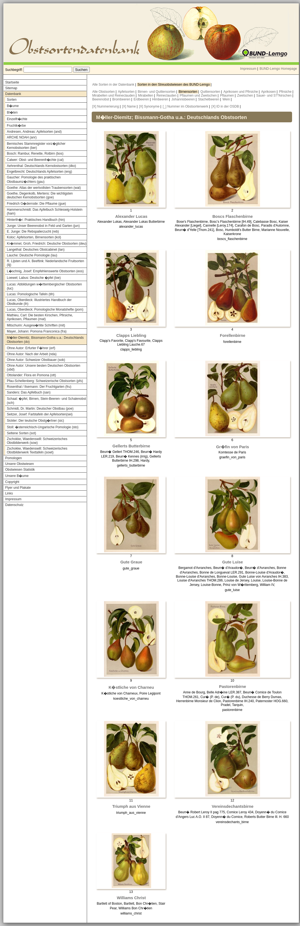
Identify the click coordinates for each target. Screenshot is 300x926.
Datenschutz (14, 505)
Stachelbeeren (209, 99)
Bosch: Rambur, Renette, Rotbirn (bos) (35, 153)
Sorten (11, 100)
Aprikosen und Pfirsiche (241, 92)
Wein (227, 99)
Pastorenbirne (232, 686)
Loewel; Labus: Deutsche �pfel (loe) (34, 278)
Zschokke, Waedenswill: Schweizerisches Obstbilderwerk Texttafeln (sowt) (37, 450)
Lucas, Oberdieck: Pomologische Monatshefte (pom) (45, 309)
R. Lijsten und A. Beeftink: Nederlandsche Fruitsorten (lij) (45, 263)
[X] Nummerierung (105, 106)
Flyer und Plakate (18, 488)
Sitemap (11, 88)
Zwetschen (245, 95)
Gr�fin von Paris (232, 447)
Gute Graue (131, 562)
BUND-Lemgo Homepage (278, 69)
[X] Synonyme (149, 106)
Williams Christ (131, 898)
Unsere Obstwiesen (19, 464)
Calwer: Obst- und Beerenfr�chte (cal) (35, 160)
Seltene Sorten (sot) (21, 433)
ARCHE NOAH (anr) (22, 137)
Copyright (12, 482)
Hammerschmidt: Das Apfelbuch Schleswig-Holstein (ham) (44, 211)
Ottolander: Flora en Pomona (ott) (31, 375)
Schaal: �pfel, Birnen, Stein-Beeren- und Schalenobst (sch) (46, 401)
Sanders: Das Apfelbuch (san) (28, 392)
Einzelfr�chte (17, 119)
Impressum (248, 69)
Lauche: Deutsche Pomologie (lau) (32, 255)
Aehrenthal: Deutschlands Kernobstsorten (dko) (41, 166)
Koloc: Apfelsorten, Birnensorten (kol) (34, 237)
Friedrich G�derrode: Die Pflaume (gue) (36, 204)
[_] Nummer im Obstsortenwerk (185, 106)
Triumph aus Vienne (131, 806)
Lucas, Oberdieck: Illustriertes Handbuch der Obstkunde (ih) (39, 302)
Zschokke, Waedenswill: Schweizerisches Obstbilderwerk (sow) (37, 441)
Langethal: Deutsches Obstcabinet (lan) (36, 249)
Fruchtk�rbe (16, 126)
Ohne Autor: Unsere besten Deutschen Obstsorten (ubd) (43, 367)
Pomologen (13, 458)
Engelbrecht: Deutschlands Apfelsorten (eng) (39, 171)
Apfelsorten (126, 92)
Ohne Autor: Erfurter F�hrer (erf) (31, 348)
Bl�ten (12, 112)
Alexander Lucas (131, 216)
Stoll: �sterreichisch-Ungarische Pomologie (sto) (42, 427)
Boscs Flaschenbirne (232, 216)
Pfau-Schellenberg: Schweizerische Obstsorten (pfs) (45, 381)
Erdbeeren (142, 99)
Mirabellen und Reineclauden (114, 95)
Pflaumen (227, 95)
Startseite (12, 82)
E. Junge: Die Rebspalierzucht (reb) (33, 231)
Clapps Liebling (131, 335)
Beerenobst (101, 99)
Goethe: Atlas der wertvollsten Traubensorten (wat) (44, 188)
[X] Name (129, 106)
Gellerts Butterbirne (131, 446)
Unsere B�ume (16, 476)
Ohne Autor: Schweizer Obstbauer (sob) (36, 360)
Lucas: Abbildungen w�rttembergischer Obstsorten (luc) (44, 286)
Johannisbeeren (183, 99)
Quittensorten (210, 92)
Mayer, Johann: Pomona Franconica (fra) (37, 331)
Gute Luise (232, 562)
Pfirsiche (285, 92)
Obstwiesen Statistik (20, 469)
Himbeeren (160, 99)
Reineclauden (166, 95)
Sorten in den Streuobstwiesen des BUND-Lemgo (173, 84)
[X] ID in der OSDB (225, 106)
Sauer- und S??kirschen (274, 95)
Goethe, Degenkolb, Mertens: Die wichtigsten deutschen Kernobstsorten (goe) (40, 195)
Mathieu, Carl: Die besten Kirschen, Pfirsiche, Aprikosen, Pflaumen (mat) (40, 317)
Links (9, 493)
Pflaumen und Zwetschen (199, 95)
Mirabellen (146, 95)
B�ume (13, 106)
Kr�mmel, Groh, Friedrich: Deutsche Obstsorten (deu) (46, 243)
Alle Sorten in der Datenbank (113, 84)
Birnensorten (188, 92)
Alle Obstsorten (104, 92)
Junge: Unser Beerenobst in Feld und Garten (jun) (43, 226)
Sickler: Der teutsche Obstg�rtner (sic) (35, 421)
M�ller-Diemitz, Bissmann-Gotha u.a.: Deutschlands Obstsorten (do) (45, 340)
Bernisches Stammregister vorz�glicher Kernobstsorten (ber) (36, 146)
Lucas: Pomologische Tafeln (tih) (30, 294)
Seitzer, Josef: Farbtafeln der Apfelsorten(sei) (40, 414)
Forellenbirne (232, 335)
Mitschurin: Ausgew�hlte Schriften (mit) (36, 325)
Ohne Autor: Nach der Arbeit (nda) (31, 354)
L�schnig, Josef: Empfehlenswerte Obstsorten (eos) (45, 271)
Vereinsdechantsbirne (232, 806)
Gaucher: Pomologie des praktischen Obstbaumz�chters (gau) (34, 179)
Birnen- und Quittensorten (157, 92)
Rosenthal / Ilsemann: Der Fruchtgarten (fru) (39, 387)
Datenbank (13, 94)
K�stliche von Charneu (131, 687)
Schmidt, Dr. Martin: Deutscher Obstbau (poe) (40, 408)
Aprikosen (269, 92)
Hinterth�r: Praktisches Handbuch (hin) (36, 220)
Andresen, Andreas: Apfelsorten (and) (34, 132)
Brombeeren (121, 99)
